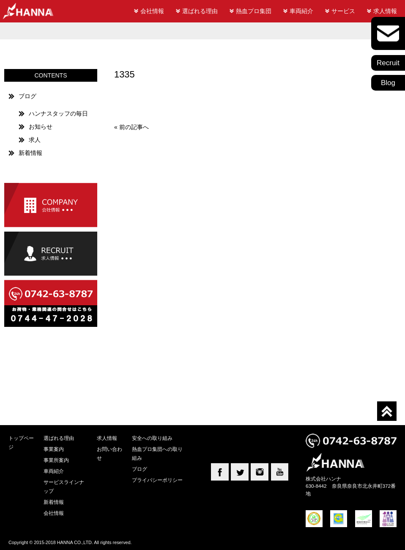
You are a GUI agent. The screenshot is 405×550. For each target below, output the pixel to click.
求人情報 (385, 11)
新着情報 (30, 152)
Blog (388, 83)
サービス (343, 11)
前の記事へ (134, 127)
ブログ (27, 96)
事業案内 (54, 449)
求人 (35, 139)
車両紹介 (301, 11)
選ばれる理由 (200, 11)
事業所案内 (56, 460)
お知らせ (40, 126)
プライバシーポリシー (157, 480)
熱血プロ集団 (253, 11)
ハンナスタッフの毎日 (58, 113)
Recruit (388, 63)
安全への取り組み (152, 438)
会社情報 (152, 11)
